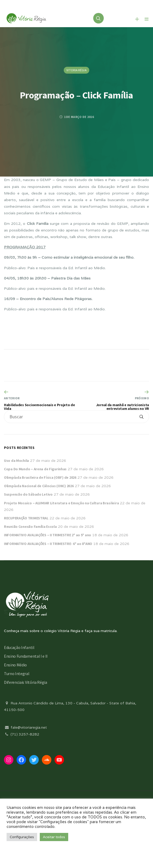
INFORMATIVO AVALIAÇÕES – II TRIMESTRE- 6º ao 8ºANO (48, 543)
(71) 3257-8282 (21, 734)
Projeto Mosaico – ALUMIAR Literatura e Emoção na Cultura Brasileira (61, 503)
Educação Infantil (19, 647)
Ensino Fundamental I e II (26, 656)
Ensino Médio (15, 664)
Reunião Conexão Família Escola (30, 526)
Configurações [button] (22, 837)
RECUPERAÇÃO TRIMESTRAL (26, 518)
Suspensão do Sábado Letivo (28, 494)
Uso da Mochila (16, 460)
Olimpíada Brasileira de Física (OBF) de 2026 (40, 477)
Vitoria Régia (76, 70)
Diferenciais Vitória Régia (25, 682)
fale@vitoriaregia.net (25, 727)
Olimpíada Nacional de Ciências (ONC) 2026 (39, 485)
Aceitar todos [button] (54, 837)
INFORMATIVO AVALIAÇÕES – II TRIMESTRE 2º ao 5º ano (47, 535)
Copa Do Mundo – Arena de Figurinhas (35, 469)
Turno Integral (16, 673)
